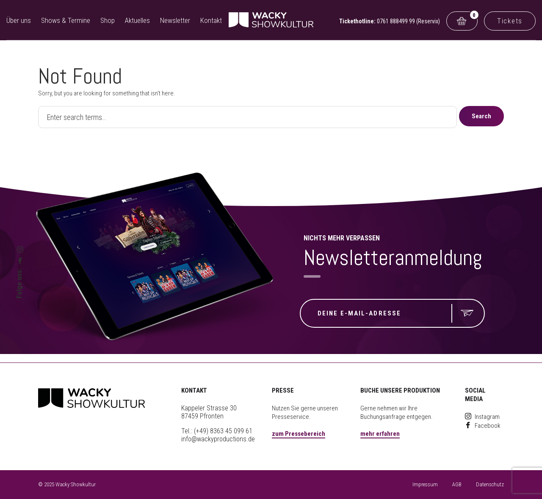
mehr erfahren (380, 434)
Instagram (482, 417)
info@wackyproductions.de (218, 439)
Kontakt (211, 20)
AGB (457, 484)
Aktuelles (137, 20)
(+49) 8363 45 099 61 (223, 431)
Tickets (510, 21)
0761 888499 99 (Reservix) (408, 21)
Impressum (425, 484)
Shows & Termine (65, 20)
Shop (107, 20)
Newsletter (175, 20)
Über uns (18, 20)
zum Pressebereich (298, 434)
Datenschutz (490, 484)
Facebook (483, 425)
